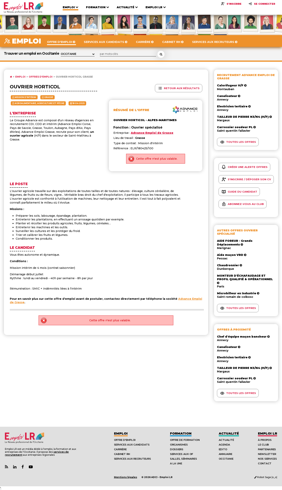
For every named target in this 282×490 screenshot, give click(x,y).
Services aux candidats (132, 444)
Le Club (263, 444)
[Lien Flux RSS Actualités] (6, 467)
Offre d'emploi (125, 439)
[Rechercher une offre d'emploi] (160, 54)
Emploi (20, 76)
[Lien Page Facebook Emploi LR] (23, 467)
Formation (181, 433)
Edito (223, 449)
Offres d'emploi (40, 76)
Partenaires (267, 449)
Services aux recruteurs (132, 458)
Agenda (224, 444)
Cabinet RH (122, 454)
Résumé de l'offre (131, 110)
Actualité (229, 433)
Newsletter (267, 454)
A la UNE (176, 463)
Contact (264, 463)
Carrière (120, 449)
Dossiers (176, 449)
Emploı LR (267, 433)
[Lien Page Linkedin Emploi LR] (14, 467)
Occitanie (226, 458)
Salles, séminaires (183, 458)
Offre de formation (185, 439)
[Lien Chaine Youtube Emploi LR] (31, 467)
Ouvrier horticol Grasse (74, 76)
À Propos (265, 439)
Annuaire (225, 454)
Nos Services (267, 458)
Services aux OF (181, 454)
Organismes (179, 444)
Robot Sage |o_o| (265, 477)
